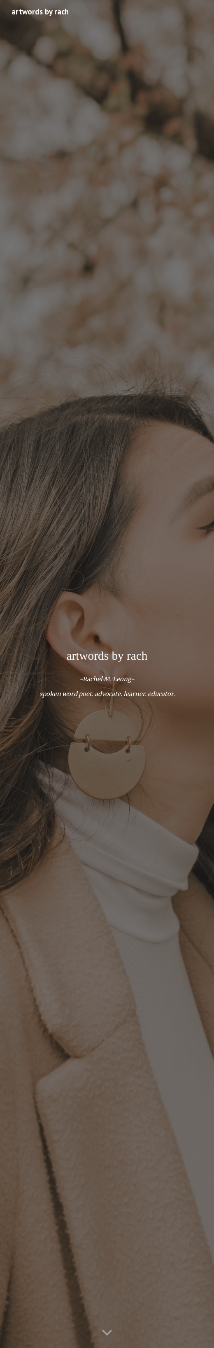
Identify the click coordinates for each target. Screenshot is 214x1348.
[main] (107, 655)
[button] (107, 1333)
